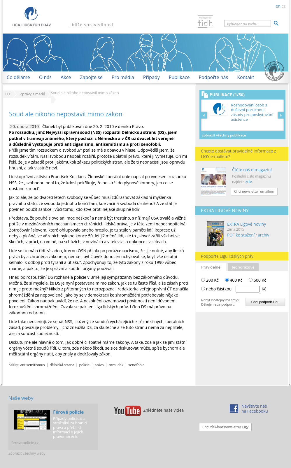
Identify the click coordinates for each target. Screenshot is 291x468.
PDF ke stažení (241, 235)
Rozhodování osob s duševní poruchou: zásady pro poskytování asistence (252, 112)
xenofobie (136, 364)
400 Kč (234, 280)
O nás (45, 77)
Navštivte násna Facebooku (254, 408)
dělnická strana (62, 364)
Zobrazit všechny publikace (224, 135)
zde (248, 181)
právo (99, 364)
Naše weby (20, 398)
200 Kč (210, 280)
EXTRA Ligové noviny (246, 224)
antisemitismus (32, 364)
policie (84, 364)
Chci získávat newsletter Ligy (225, 427)
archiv (263, 235)
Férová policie (68, 412)
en (278, 6)
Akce (66, 77)
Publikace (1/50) (227, 94)
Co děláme (18, 77)
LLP (8, 94)
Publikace (179, 77)
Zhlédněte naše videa (163, 410)
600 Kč (257, 280)
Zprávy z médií (32, 94)
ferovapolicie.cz (24, 442)
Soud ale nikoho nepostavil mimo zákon (65, 114)
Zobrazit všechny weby (26, 453)
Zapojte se (91, 77)
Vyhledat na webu (242, 24)
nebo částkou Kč (236, 289)
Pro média (123, 77)
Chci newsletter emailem (254, 191)
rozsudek (116, 364)
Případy (151, 77)
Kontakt (245, 77)
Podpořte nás (213, 77)
